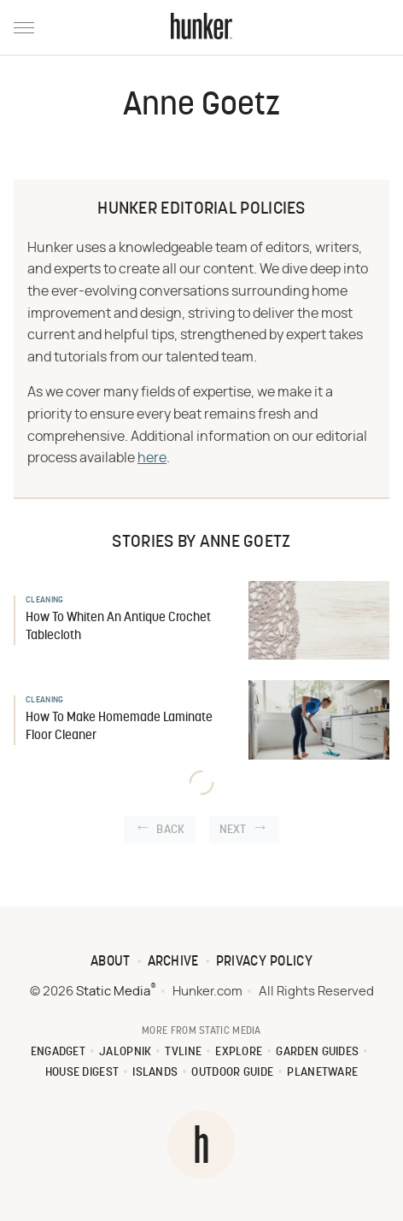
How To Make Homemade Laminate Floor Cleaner (119, 727)
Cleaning (44, 600)
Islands (155, 1072)
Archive (173, 962)
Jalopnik (125, 1052)
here (151, 458)
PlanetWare (322, 1072)
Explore (238, 1052)
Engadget (58, 1052)
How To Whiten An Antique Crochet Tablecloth (118, 627)
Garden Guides (317, 1052)
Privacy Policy (264, 962)
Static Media (113, 991)
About (111, 962)
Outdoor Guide (232, 1072)
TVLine (183, 1052)
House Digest (82, 1072)
